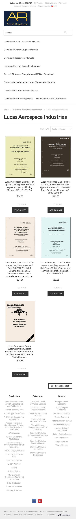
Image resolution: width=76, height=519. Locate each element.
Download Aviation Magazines (18, 98)
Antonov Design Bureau (62, 421)
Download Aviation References (51, 98)
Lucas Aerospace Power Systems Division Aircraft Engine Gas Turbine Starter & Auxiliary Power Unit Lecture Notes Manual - (19, 351)
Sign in (17, 6)
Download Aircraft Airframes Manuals (22, 41)
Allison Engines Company (61, 409)
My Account (38, 3)
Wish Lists (62, 3)
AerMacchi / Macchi (62, 413)
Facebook (34, 501)
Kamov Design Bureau (61, 434)
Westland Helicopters (62, 424)
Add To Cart (20, 210)
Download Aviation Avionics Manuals (21, 90)
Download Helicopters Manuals (19, 57)
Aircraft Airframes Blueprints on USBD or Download (29, 74)
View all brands (62, 445)
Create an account (29, 6)
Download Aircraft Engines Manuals (21, 49)
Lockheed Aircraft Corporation (62, 429)
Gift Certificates (51, 3)
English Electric (61, 441)
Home (6, 110)
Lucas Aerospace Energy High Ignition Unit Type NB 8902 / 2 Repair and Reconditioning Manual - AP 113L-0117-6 (19, 186)
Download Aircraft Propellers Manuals (22, 66)
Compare (22, 204)
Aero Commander (61, 438)
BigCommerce (64, 514)
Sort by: (44, 129)
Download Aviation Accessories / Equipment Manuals (29, 82)
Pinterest (40, 501)
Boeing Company (62, 417)
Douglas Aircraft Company (61, 403)
